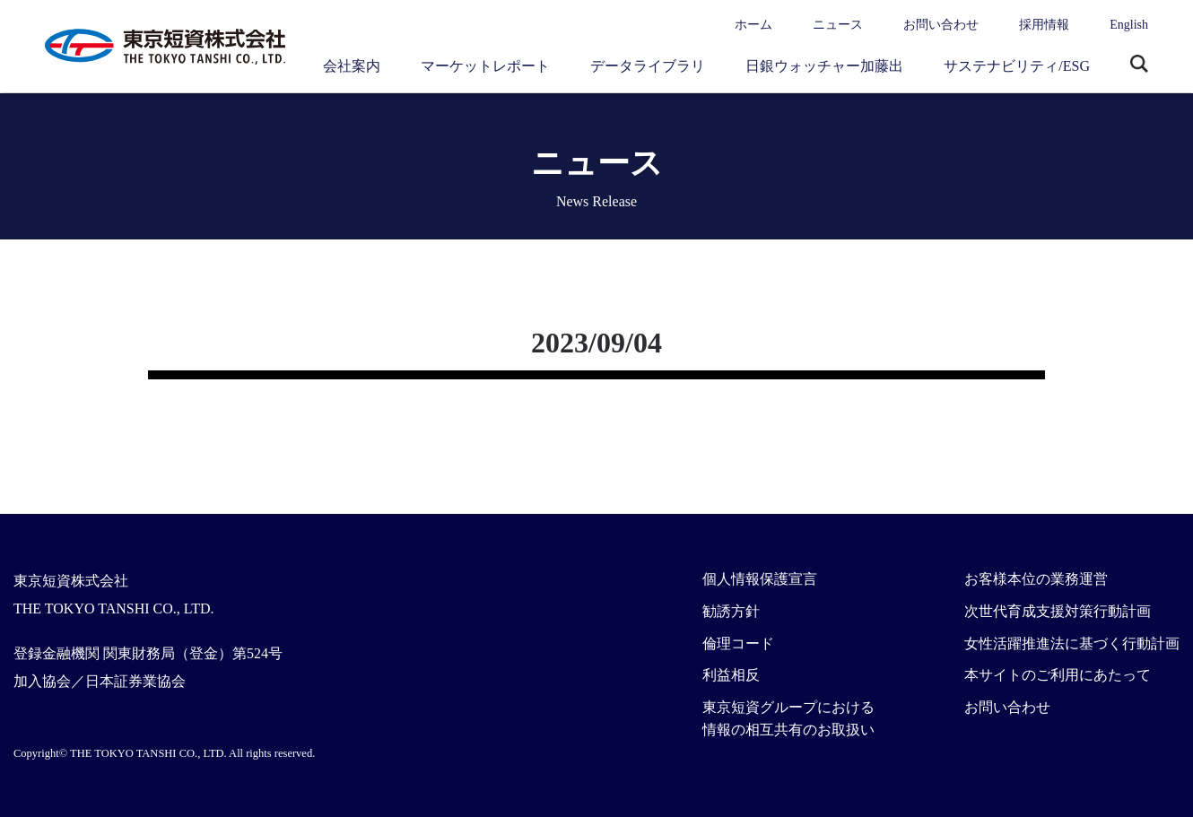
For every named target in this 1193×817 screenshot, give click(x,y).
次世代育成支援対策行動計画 (1057, 611)
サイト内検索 (1139, 65)
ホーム (753, 24)
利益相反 (731, 674)
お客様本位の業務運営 (1036, 579)
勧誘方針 (731, 611)
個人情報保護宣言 (759, 579)
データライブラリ (647, 66)
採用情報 (1044, 24)
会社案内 (351, 66)
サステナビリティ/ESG (1017, 66)
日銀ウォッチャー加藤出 (824, 66)
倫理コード (738, 643)
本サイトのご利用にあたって (1057, 674)
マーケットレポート (485, 66)
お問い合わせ (941, 24)
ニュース (838, 24)
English (1129, 24)
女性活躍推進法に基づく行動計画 (1072, 643)
